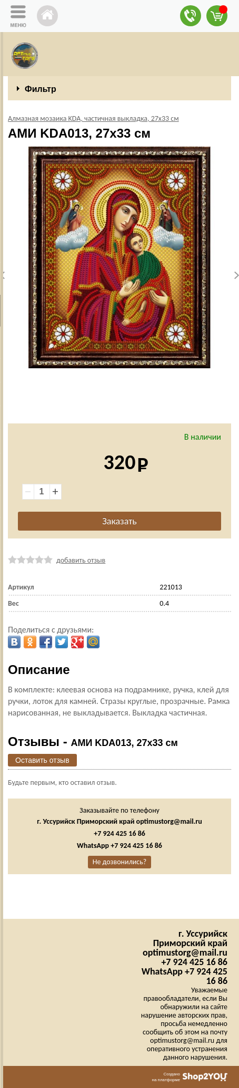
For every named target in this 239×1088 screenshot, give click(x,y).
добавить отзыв (80, 560)
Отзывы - (93, 741)
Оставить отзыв (42, 760)
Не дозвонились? (120, 861)
